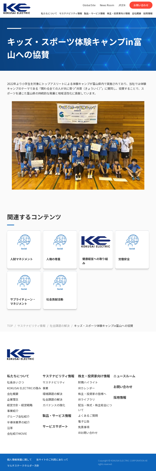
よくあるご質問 (88, 415)
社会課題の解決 (52, 399)
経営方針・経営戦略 (20, 405)
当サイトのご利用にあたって (52, 459)
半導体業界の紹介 (18, 422)
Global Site (89, 5)
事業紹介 (12, 411)
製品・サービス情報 (94, 13)
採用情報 (147, 13)
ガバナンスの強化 (54, 405)
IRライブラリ (86, 399)
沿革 (10, 428)
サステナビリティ (54, 382)
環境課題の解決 (52, 394)
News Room (107, 5)
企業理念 (12, 399)
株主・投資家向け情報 (118, 13)
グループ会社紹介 (18, 416)
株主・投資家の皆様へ (92, 394)
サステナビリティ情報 (70, 13)
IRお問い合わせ (88, 432)
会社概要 (136, 13)
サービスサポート (55, 426)
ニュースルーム (124, 376)
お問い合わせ (141, 5)
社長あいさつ (15, 382)
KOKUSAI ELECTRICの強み (24, 388)
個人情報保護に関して (19, 459)
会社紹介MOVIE (17, 433)
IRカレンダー (86, 388)
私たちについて (49, 13)
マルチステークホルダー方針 (23, 465)
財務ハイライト (88, 382)
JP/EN (121, 5)
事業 (45, 388)
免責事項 (83, 427)
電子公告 (83, 421)
